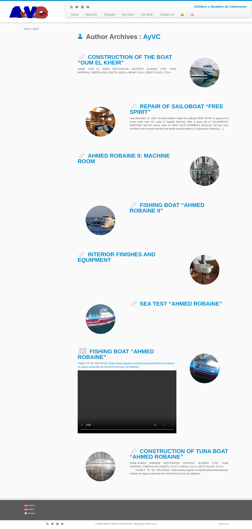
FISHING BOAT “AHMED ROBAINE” (116, 354)
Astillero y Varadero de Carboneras (117, 524)
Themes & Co (151, 524)
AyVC (152, 36)
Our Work (147, 14)
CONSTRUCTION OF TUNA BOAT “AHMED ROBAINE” (179, 454)
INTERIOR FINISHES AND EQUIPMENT (116, 257)
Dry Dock (128, 14)
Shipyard (109, 14)
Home (74, 14)
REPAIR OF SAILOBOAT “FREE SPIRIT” (176, 109)
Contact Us (167, 14)
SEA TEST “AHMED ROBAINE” (181, 304)
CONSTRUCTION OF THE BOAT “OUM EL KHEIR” (125, 60)
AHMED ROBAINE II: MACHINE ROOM (124, 158)
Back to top (223, 524)
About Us (91, 14)
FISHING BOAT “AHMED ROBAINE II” (167, 208)
